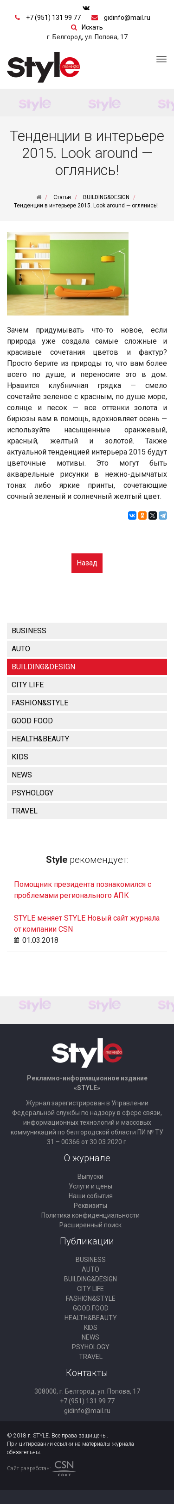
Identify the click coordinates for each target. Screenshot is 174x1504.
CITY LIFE (28, 684)
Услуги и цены (90, 1186)
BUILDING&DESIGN (43, 666)
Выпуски (90, 1176)
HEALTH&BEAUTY (40, 738)
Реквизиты (90, 1205)
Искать (92, 27)
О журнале (87, 1158)
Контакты (87, 1372)
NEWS (22, 774)
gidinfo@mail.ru (127, 17)
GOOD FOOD (32, 720)
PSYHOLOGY (32, 792)
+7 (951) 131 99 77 (53, 17)
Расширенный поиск (90, 1225)
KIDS (20, 756)
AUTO (21, 648)
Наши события (91, 1196)
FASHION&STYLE (40, 702)
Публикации (87, 1241)
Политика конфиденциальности (90, 1215)
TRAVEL (25, 811)
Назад (87, 562)
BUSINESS (29, 630)
